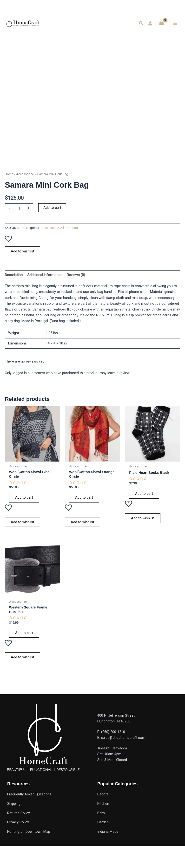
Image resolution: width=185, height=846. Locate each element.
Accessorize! (25, 174)
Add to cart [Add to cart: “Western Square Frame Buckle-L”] (24, 633)
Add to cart (52, 207)
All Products (69, 228)
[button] (141, 23)
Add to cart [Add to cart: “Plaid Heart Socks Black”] (144, 493)
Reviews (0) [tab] (76, 275)
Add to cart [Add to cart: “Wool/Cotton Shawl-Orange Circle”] (84, 497)
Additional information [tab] (44, 275)
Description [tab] (14, 275)
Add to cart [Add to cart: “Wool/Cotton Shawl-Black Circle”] (24, 497)
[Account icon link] (150, 23)
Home (9, 174)
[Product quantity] (19, 208)
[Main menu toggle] (175, 23)
